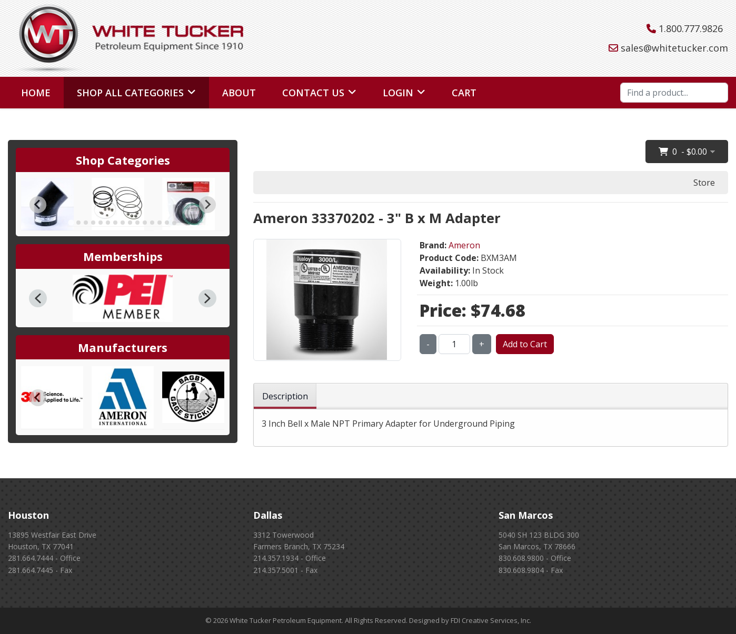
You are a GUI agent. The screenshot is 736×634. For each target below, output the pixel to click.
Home (36, 92)
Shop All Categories (130, 92)
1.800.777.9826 (691, 28)
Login (398, 92)
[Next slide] (207, 204)
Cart (464, 92)
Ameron (464, 245)
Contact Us (313, 92)
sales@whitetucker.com (674, 48)
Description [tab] (285, 396)
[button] (38, 298)
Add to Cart (525, 344)
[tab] (71, 223)
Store (704, 182)
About (239, 92)
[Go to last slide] (37, 204)
